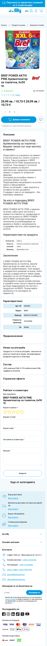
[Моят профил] (36, 11)
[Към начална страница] (4, 25)
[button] (36, 78)
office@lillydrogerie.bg (16, 580)
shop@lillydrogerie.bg (16, 575)
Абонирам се (34, 593)
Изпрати (22, 473)
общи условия (10, 599)
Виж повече (13, 498)
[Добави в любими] (40, 119)
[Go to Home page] (14, 10)
